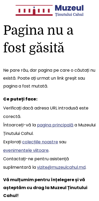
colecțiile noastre (40, 142)
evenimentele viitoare (26, 150)
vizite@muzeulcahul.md (61, 167)
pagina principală (55, 125)
